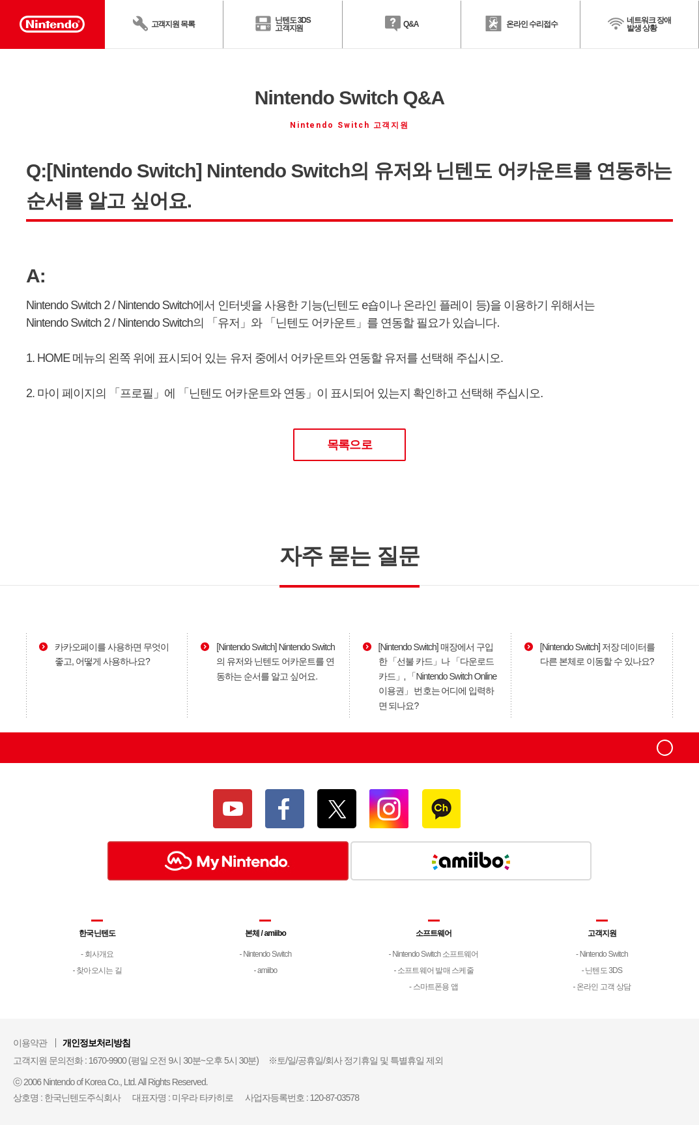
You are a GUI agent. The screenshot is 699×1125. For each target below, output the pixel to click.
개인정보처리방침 (96, 1042)
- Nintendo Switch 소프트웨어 (434, 954)
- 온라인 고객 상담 (602, 986)
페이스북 (284, 808)
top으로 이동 (665, 748)
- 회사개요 (97, 954)
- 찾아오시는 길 (97, 970)
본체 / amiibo (265, 933)
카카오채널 (441, 808)
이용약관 (30, 1042)
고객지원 (602, 933)
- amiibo (265, 970)
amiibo (471, 860)
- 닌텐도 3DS (602, 970)
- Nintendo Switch (265, 954)
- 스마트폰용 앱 (433, 986)
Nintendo (43, 747)
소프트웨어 (434, 933)
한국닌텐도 (97, 933)
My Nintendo (228, 860)
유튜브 (232, 808)
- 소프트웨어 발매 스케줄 (434, 970)
